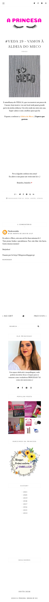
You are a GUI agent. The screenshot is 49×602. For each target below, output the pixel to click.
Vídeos (40, 198)
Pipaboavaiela (13, 231)
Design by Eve (32, 598)
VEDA (27, 198)
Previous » (40, 316)
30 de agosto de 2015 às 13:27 (20, 233)
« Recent (7, 316)
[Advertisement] (24, 536)
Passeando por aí (16, 198)
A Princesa (21, 598)
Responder (7, 259)
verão (33, 198)
